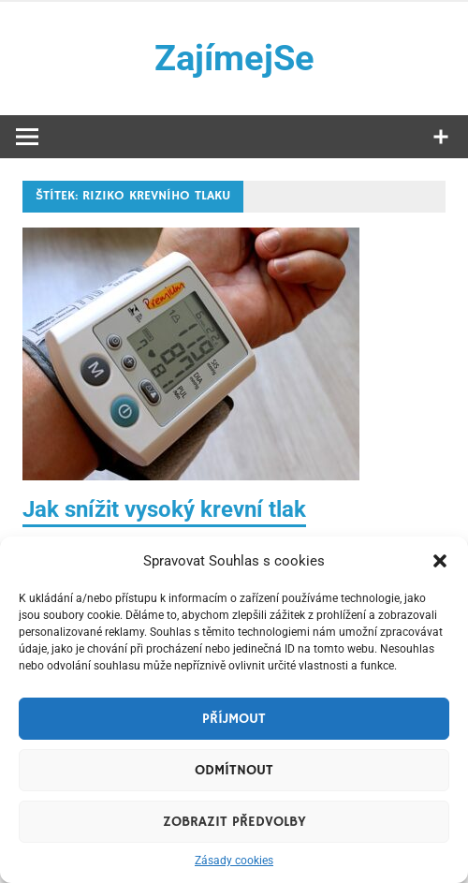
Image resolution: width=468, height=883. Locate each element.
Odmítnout (234, 770)
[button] (440, 561)
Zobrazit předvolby (234, 822)
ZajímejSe (234, 58)
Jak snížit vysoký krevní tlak (164, 509)
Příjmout (234, 719)
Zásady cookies (234, 860)
